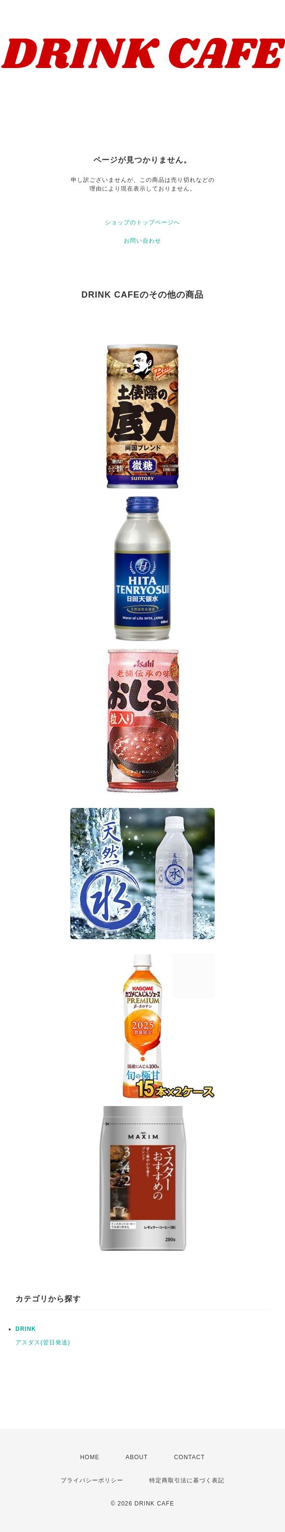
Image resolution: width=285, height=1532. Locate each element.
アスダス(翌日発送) (42, 1342)
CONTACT (189, 1457)
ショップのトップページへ (142, 222)
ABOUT (137, 1457)
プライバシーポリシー (92, 1480)
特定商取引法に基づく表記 (186, 1480)
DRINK (25, 1329)
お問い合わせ (142, 240)
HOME (89, 1457)
